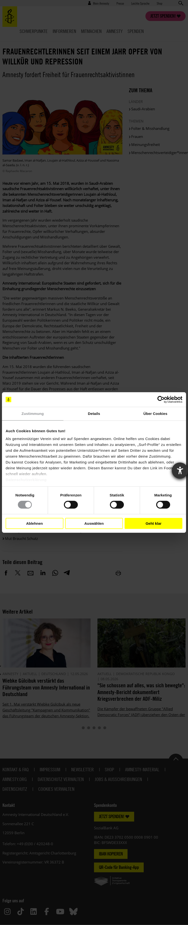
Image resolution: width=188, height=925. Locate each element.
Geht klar (154, 523)
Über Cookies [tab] (155, 413)
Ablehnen (34, 523)
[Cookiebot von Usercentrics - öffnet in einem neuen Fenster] (161, 399)
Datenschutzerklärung (26, 479)
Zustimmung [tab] (33, 413)
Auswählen (94, 523)
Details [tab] (94, 413)
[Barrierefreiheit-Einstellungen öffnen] (180, 470)
